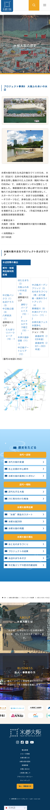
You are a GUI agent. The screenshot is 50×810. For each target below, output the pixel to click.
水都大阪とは (25, 757)
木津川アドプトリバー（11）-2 (39, 315)
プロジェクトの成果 (25, 551)
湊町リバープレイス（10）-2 (25, 311)
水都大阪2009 (25, 521)
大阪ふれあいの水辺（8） (23, 290)
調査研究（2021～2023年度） (41, 346)
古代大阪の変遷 (25, 462)
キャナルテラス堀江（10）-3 (25, 327)
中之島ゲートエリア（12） (23, 350)
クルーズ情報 (25, 754)
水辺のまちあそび (25, 558)
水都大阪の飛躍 (25, 528)
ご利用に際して (25, 773)
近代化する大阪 (25, 492)
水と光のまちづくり (25, 544)
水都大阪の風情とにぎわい (25, 476)
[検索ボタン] (34, 5)
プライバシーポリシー (25, 776)
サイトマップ (25, 780)
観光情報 (25, 750)
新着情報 (25, 765)
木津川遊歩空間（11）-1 (23, 340)
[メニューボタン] (44, 5)
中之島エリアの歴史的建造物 (25, 565)
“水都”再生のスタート (25, 514)
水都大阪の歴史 (25, 761)
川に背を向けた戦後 (25, 499)
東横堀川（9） (39, 308)
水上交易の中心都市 (25, 469)
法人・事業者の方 (25, 786)
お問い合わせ (25, 769)
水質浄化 (36, 325)
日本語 (10, 807)
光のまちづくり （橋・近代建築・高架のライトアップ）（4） (39, 298)
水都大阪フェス (39, 322)
